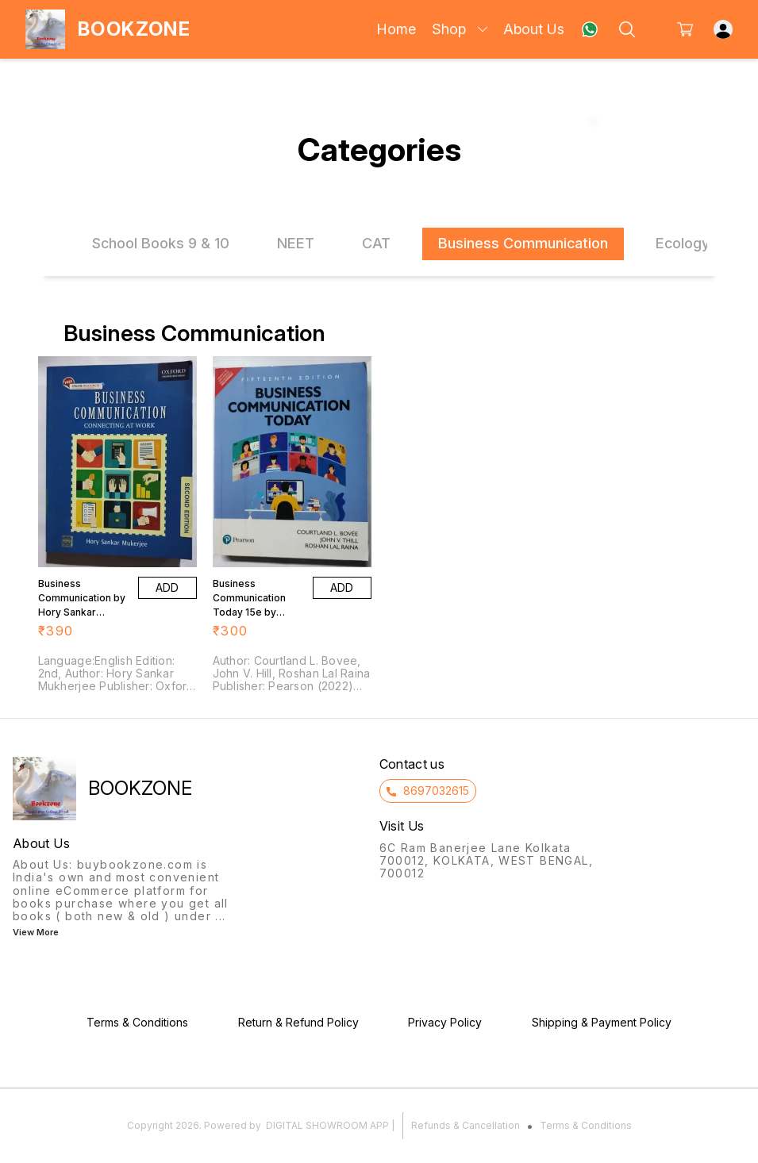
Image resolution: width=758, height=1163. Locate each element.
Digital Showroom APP (327, 1125)
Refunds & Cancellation (465, 1125)
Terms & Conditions (586, 1125)
